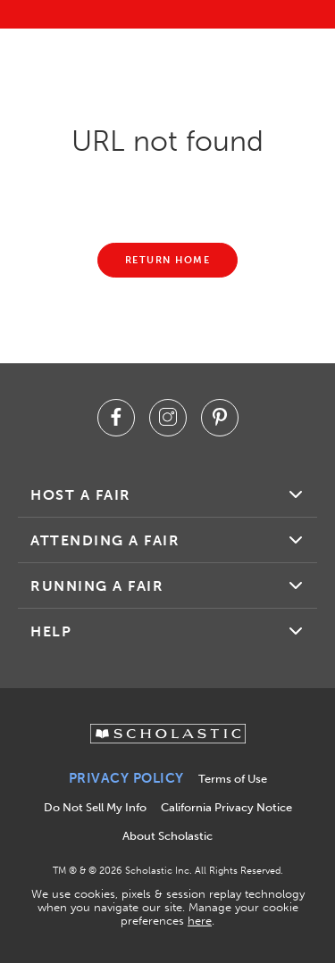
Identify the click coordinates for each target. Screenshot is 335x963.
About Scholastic (167, 836)
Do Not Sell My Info (95, 807)
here (200, 920)
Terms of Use (232, 778)
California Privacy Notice (226, 807)
